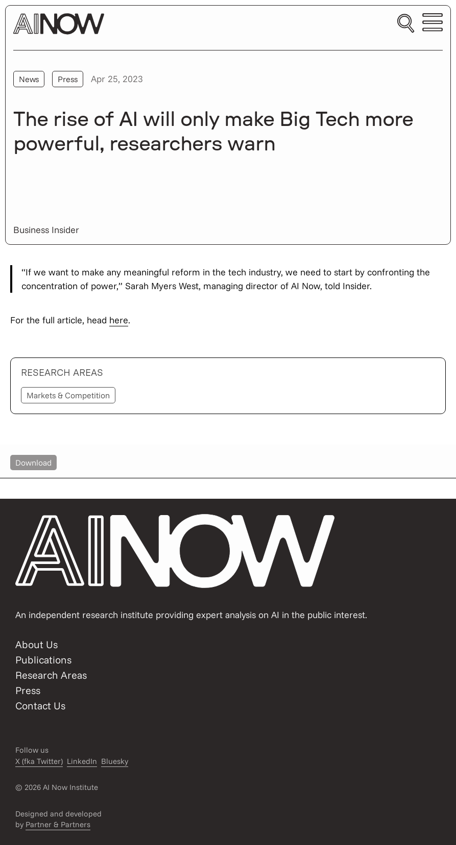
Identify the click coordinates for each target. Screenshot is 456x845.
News (29, 79)
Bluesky (114, 761)
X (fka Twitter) (39, 761)
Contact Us (40, 705)
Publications (43, 659)
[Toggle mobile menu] (432, 24)
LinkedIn (82, 761)
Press (68, 79)
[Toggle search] (406, 24)
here (118, 320)
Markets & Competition (68, 395)
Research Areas (51, 675)
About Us (36, 644)
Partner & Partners (58, 824)
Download (33, 462)
